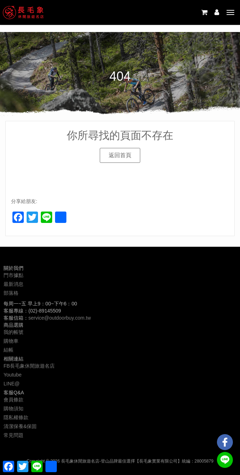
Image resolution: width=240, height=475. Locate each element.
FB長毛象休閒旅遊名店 (29, 366)
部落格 (11, 293)
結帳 (8, 350)
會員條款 (13, 399)
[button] (120, 155)
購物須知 (13, 408)
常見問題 (13, 435)
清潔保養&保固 (20, 426)
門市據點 (13, 275)
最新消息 (13, 284)
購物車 (11, 341)
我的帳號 (13, 332)
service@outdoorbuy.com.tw (59, 318)
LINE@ (12, 383)
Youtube (13, 375)
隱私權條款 (16, 417)
